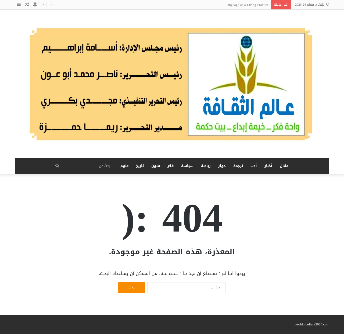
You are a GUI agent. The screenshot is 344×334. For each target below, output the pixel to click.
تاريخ (140, 165)
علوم (124, 165)
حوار (222, 165)
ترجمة (238, 165)
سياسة (187, 165)
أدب (253, 165)
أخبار (268, 165)
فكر (170, 165)
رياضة (206, 165)
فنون (155, 165)
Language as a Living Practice (246, 4)
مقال (284, 165)
